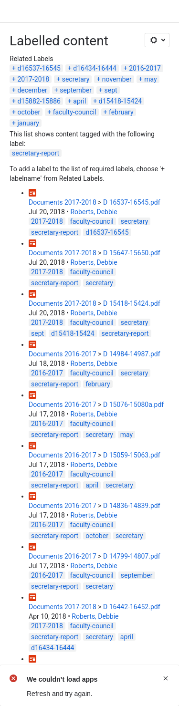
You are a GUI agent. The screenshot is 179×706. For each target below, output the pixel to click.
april (79, 101)
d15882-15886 (38, 101)
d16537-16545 (38, 68)
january (28, 123)
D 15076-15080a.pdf (133, 404)
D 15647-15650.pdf (131, 253)
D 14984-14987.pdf (131, 354)
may (150, 79)
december (32, 90)
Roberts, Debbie (93, 212)
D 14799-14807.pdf (131, 556)
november (117, 79)
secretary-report (35, 153)
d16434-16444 (94, 68)
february (121, 112)
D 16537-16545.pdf (131, 202)
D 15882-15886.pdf (131, 668)
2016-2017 (145, 68)
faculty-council (74, 112)
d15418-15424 (120, 101)
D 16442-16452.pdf (131, 607)
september (76, 90)
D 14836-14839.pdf (131, 505)
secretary (76, 79)
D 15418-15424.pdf (131, 303)
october (28, 112)
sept (110, 90)
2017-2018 (33, 79)
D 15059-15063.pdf (131, 455)
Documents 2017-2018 (62, 202)
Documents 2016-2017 (62, 354)
